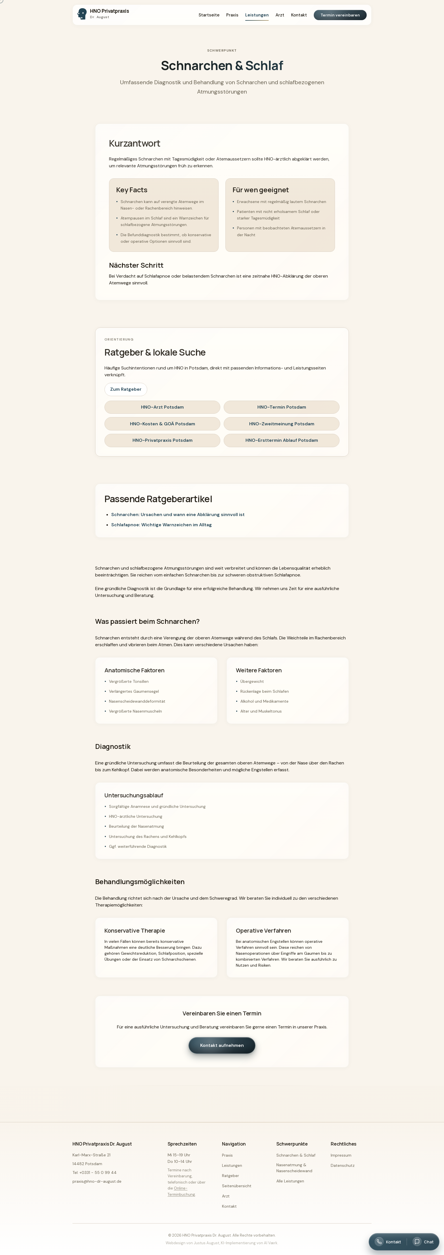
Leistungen (257, 15)
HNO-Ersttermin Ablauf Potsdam (282, 440)
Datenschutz (343, 1165)
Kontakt (299, 15)
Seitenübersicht (236, 1185)
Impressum (341, 1155)
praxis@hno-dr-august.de (96, 1181)
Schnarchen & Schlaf (295, 1155)
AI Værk (271, 1243)
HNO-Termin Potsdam (281, 407)
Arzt (280, 15)
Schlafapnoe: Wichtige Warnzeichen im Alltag (161, 525)
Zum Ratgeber (126, 389)
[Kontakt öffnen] (387, 1242)
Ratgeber (230, 1175)
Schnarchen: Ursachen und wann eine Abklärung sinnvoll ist (178, 514)
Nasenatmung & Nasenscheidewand (294, 1167)
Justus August (206, 1243)
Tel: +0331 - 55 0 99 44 (94, 1172)
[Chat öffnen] (423, 1242)
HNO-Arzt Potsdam (162, 407)
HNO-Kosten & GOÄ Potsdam (162, 424)
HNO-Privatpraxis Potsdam (163, 440)
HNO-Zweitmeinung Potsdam (281, 424)
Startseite (208, 15)
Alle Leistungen (290, 1181)
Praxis (232, 15)
